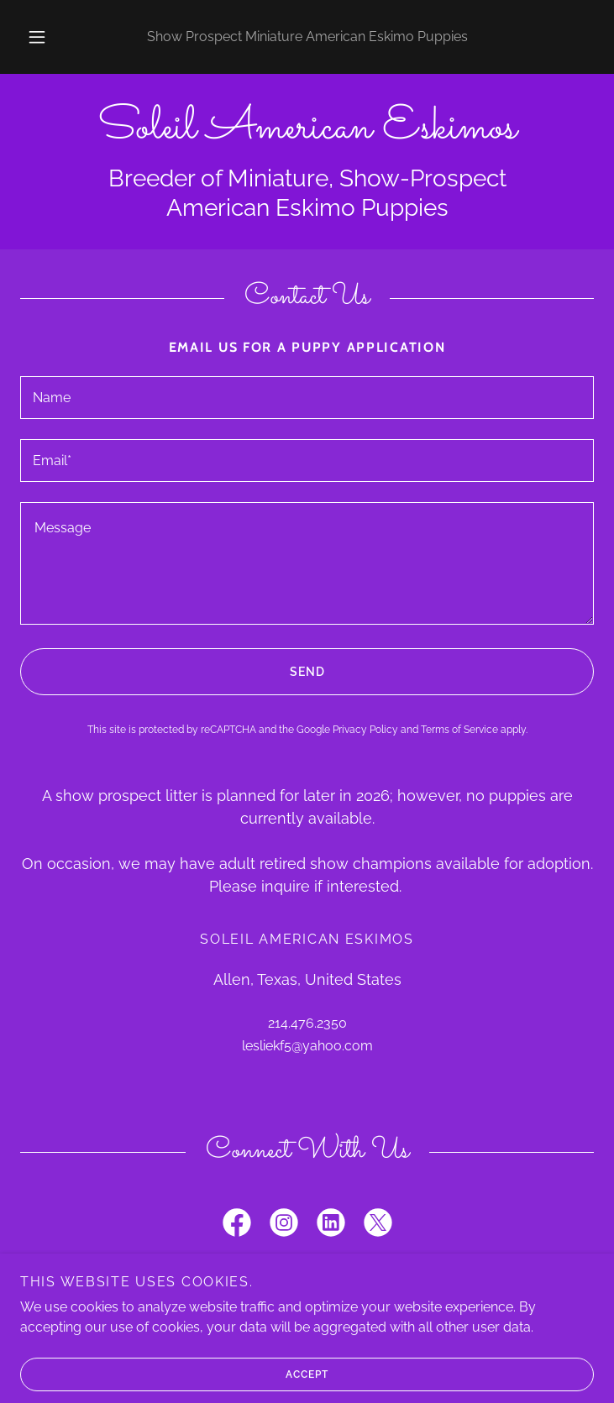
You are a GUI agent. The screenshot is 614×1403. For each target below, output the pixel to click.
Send (172, 671)
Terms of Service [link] (459, 730)
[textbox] (307, 397)
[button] (47, 37)
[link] (307, 129)
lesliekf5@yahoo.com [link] (307, 1046)
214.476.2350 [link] (307, 1023)
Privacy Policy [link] (365, 730)
